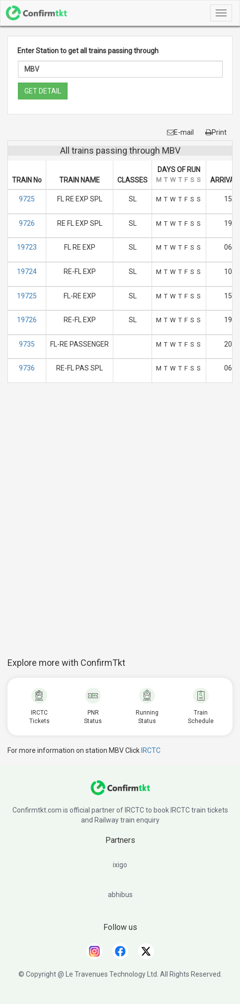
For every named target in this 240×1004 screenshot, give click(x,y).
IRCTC (150, 750)
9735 (27, 344)
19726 (27, 320)
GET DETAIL (42, 91)
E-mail (180, 132)
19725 (27, 296)
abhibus (120, 895)
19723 (27, 247)
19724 (27, 271)
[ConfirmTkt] (120, 792)
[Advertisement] (120, 525)
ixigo (120, 865)
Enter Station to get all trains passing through (88, 51)
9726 (27, 223)
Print (216, 132)
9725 (27, 199)
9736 (27, 368)
